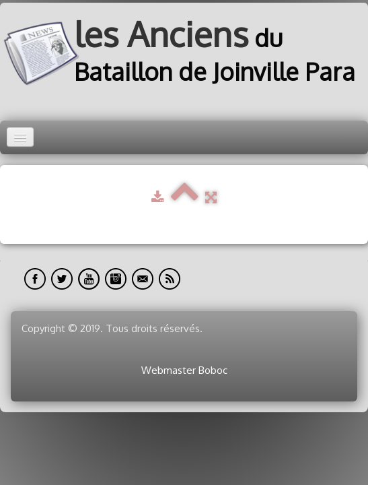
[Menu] (20, 137)
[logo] (184, 53)
